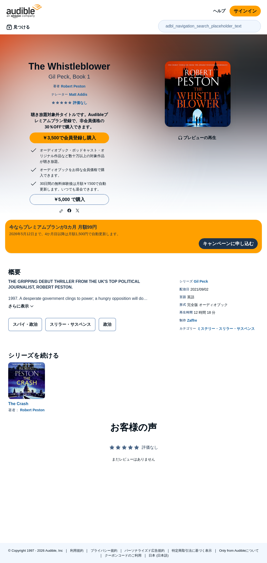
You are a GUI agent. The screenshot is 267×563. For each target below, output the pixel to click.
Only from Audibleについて (239, 550)
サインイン (245, 11)
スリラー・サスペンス (70, 324)
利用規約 (77, 550)
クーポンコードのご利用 (123, 555)
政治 (107, 324)
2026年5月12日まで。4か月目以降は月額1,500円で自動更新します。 (64, 230)
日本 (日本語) (158, 555)
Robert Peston (32, 410)
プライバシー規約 (104, 550)
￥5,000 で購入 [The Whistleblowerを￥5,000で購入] (69, 199)
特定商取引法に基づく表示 (192, 550)
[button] (61, 211)
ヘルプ (219, 11)
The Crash (18, 404)
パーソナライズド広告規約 (145, 550)
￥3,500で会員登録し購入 (69, 137)
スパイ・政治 (25, 324)
